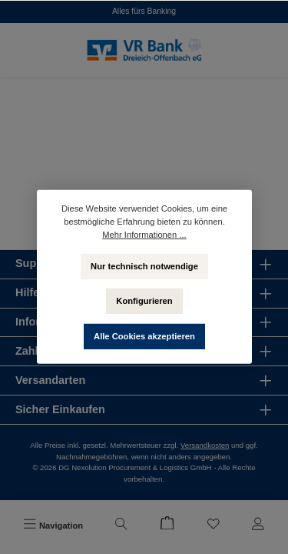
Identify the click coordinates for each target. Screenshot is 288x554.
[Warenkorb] (167, 525)
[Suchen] (121, 525)
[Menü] (53, 525)
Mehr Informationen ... (144, 234)
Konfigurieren (144, 300)
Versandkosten (204, 445)
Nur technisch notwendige (144, 265)
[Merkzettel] (213, 525)
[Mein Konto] (258, 525)
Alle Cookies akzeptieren (144, 336)
